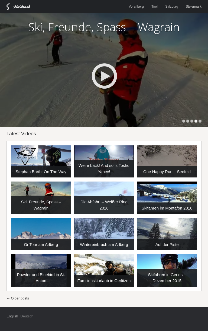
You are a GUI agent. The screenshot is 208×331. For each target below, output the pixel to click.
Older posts (17, 298)
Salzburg (171, 6)
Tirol (154, 6)
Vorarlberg (136, 6)
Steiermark (194, 6)
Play (104, 76)
